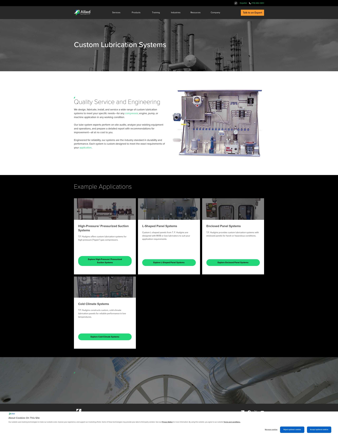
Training (156, 12)
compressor (131, 113)
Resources (196, 12)
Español (243, 3)
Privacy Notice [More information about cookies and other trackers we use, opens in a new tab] (167, 422)
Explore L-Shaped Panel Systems (169, 262)
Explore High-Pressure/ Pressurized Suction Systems (105, 261)
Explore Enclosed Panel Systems (233, 262)
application (85, 147)
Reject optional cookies (292, 430)
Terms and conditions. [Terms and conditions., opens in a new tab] (232, 422)
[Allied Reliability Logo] (82, 12)
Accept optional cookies (319, 430)
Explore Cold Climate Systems (105, 336)
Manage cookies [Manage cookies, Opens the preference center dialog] (271, 430)
